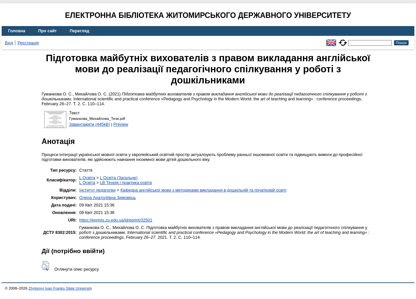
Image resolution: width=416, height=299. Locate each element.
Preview (120, 124)
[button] (45, 266)
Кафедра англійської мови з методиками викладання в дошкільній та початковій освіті (203, 190)
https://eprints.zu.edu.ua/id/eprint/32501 (115, 220)
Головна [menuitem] (16, 30)
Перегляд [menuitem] (79, 30)
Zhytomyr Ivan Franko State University (60, 288)
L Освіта (87, 177)
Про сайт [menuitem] (47, 30)
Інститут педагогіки (97, 190)
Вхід (9, 42)
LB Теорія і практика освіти (126, 182)
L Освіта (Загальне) (118, 177)
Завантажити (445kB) (89, 124)
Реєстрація (28, 42)
